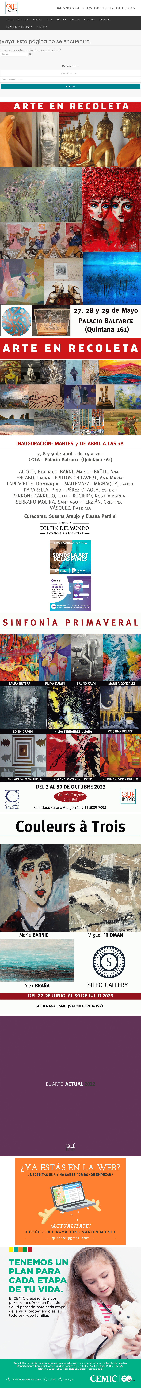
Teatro (38, 19)
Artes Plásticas (17, 19)
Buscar (70, 86)
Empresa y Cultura (19, 27)
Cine (50, 19)
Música (62, 19)
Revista (42, 27)
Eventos (105, 19)
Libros (75, 19)
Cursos (89, 19)
